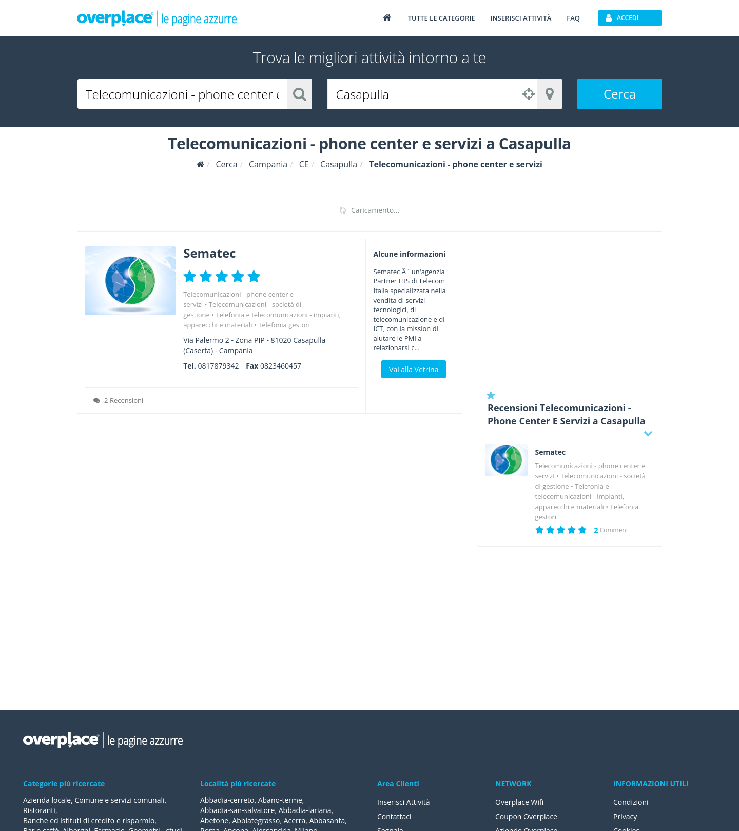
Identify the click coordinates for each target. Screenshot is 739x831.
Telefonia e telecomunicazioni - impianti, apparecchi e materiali (580, 496)
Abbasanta (327, 820)
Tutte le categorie (441, 18)
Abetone (214, 820)
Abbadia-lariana (305, 810)
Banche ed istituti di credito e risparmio (88, 820)
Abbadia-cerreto (227, 800)
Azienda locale (47, 800)
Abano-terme (280, 800)
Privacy (625, 816)
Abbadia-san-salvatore (237, 810)
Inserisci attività (520, 18)
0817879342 (218, 366)
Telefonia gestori (284, 325)
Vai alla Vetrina (413, 369)
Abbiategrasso (256, 820)
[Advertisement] (569, 310)
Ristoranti (39, 810)
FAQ (573, 18)
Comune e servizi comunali (119, 800)
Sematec (209, 252)
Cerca (620, 93)
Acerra (295, 820)
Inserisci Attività (403, 802)
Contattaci (394, 816)
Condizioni (631, 802)
